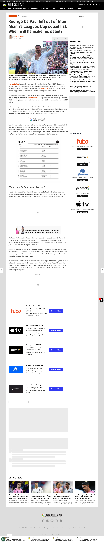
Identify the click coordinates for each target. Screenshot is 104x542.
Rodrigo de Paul (34, 402)
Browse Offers (56, 311)
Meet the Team (38, 528)
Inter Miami (13, 402)
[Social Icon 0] (44, 521)
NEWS (9, 8)
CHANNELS (72, 8)
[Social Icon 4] (60, 521)
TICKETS (80, 8)
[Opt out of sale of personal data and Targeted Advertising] (3, 539)
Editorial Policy (66, 528)
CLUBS (55, 8)
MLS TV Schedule (47, 1)
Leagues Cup (23, 402)
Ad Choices (75, 528)
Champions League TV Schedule (33, 1)
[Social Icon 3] (56, 521)
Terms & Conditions (54, 528)
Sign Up (82, 149)
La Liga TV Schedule (69, 1)
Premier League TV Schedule (17, 1)
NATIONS (62, 8)
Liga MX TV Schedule (58, 1)
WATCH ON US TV (33, 8)
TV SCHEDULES (46, 8)
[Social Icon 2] (52, 521)
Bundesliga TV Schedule (93, 1)
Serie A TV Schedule (80, 1)
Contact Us (82, 528)
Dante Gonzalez (19, 36)
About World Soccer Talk (25, 528)
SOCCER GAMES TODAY (19, 8)
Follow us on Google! (61, 37)
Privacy (46, 528)
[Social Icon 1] (48, 521)
